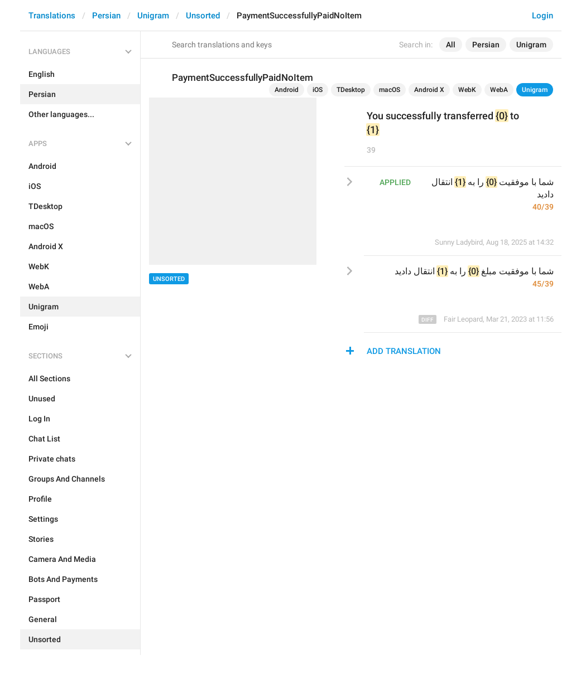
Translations (51, 16)
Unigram (153, 16)
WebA (499, 90)
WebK (467, 90)
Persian (106, 16)
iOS (318, 90)
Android (287, 90)
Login (542, 16)
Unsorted (203, 16)
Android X (429, 90)
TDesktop (351, 90)
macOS (389, 90)
